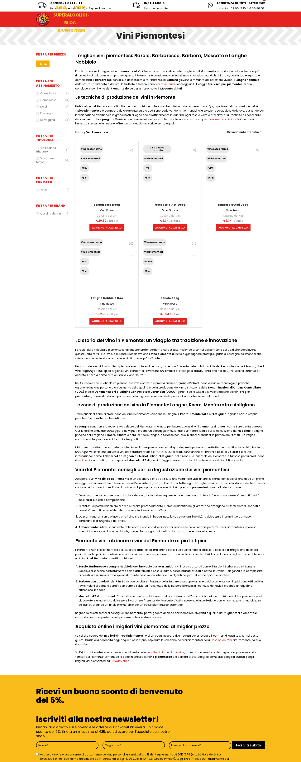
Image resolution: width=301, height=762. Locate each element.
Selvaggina (47, 120)
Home (79, 132)
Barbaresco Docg (107, 205)
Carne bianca (49, 93)
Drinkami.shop (120, 661)
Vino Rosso (107, 210)
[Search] (113, 19)
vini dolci (84, 460)
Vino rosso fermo (45, 160)
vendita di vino (156, 652)
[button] (106, 227)
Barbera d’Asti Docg (233, 205)
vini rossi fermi (165, 84)
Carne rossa (48, 100)
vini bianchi (231, 119)
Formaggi (46, 113)
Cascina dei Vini (50, 213)
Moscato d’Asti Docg (170, 205)
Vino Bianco (170, 210)
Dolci (43, 107)
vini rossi (215, 119)
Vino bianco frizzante (46, 150)
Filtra (43, 63)
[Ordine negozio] (246, 132)
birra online (177, 652)
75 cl (43, 190)
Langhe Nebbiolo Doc (107, 298)
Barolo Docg (170, 298)
